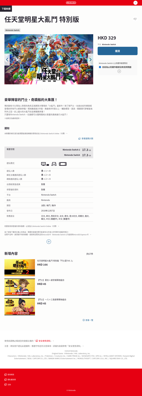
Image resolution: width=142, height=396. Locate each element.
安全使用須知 (43, 340)
